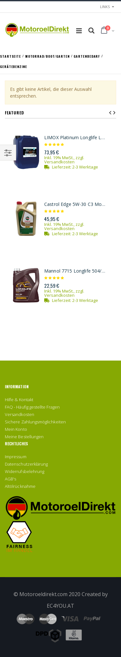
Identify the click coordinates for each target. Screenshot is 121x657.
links (105, 6)
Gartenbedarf (87, 55)
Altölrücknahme (20, 486)
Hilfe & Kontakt (19, 399)
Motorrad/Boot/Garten (48, 55)
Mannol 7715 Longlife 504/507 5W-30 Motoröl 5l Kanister (75, 271)
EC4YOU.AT (60, 605)
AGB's (10, 479)
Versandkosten (59, 162)
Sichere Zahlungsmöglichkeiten (35, 422)
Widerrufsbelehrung (24, 471)
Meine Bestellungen (24, 437)
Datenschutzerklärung (26, 464)
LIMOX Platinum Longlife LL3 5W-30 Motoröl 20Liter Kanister (75, 137)
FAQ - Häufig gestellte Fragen (32, 407)
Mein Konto (16, 429)
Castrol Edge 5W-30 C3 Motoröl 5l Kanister (75, 204)
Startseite (11, 55)
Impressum (15, 456)
